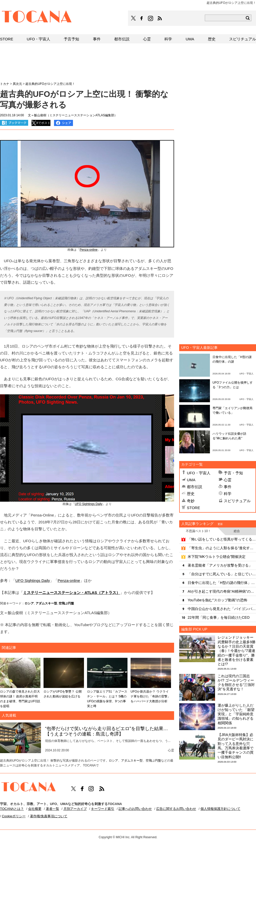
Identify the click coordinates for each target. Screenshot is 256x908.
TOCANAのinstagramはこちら (151, 18)
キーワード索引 (102, 809)
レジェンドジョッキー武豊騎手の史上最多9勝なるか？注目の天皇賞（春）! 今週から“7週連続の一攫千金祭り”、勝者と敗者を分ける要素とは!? (236, 650)
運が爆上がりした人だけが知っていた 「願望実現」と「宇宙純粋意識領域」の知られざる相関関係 (236, 714)
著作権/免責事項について (49, 816)
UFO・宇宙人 (198, 473)
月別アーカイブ (75, 809)
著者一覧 (52, 809)
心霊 (227, 480)
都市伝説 (194, 487)
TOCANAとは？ (12, 809)
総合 (237, 531)
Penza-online (89, 249)
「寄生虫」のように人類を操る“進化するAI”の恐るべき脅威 (222, 548)
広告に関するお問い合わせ (176, 809)
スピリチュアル (237, 501)
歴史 (191, 493)
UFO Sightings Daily (88, 504)
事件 (227, 487)
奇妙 (191, 501)
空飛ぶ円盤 (66, 603)
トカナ (4, 84)
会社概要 (34, 809)
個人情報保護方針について (220, 809)
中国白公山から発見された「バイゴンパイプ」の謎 (222, 609)
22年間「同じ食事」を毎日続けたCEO (219, 617)
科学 (227, 493)
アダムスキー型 (46, 603)
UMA (191, 480)
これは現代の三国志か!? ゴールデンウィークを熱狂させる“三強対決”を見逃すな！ (236, 682)
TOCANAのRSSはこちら (160, 18)
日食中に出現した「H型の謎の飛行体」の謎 (222, 583)
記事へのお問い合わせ (135, 809)
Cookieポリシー (13, 816)
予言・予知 (233, 473)
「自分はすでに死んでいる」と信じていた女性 (222, 574)
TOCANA (37, 17)
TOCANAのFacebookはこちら (141, 18)
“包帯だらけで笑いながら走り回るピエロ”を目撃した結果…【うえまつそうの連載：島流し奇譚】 (106, 731)
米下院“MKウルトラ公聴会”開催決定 (217, 557)
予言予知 (71, 39)
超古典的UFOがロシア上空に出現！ (50, 84)
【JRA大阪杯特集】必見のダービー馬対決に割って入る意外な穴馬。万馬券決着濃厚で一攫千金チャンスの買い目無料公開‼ (235, 746)
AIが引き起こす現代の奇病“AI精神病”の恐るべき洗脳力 (222, 591)
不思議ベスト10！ (198, 531)
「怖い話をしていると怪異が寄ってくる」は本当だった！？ (222, 539)
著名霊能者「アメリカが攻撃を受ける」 (220, 565)
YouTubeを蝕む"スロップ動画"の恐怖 (217, 600)
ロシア (29, 603)
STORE (193, 507)
